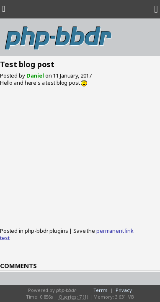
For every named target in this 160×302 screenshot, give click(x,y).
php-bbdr (58, 37)
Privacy (124, 290)
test (4, 238)
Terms (100, 290)
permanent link (115, 230)
